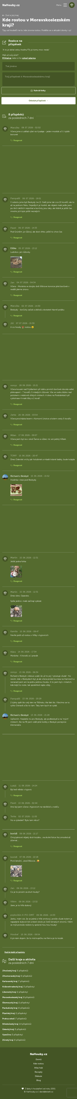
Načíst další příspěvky (14, 952)
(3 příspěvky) (18, 986)
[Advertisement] (38, 169)
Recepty (38, 1072)
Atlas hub (38, 1068)
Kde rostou (38, 1063)
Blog (38, 1080)
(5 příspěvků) (15, 970)
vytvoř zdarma (29, 58)
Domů (38, 1059)
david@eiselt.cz (46, 1091)
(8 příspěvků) (18, 997)
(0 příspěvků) (17, 976)
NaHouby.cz (11, 5)
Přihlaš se (6, 58)
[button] (65, 5)
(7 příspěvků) (15, 981)
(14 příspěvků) (16, 1024)
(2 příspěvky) (15, 992)
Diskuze (38, 1076)
